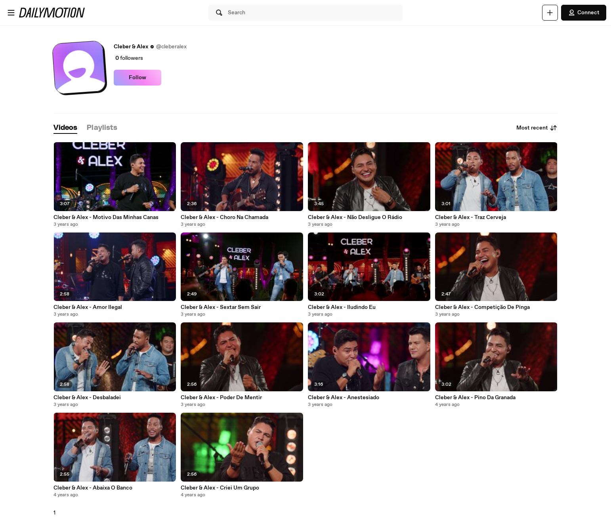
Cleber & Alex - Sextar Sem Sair (221, 307)
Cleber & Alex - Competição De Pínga (482, 307)
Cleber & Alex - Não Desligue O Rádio (355, 217)
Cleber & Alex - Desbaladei (87, 397)
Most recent (537, 128)
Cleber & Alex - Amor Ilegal (87, 307)
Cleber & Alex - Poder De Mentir (221, 397)
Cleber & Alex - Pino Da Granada (475, 397)
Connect (584, 13)
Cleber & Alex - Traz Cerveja (470, 217)
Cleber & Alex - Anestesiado (343, 397)
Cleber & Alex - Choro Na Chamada (224, 217)
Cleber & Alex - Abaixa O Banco (92, 488)
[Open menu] (11, 13)
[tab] (65, 128)
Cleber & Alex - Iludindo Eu (342, 307)
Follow (137, 77)
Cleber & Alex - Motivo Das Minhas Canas (105, 217)
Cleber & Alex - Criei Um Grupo (220, 488)
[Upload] (550, 13)
